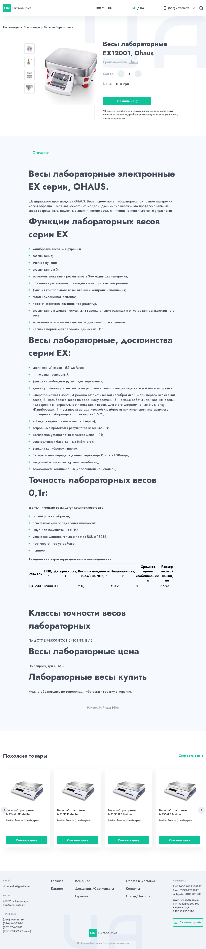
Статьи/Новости (138, 896)
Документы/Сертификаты (94, 888)
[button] (4, 810)
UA (142, 8)
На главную (11, 27)
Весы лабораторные (58, 27)
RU (134, 8)
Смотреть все (189, 755)
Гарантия (81, 896)
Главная (57, 881)
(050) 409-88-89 (13, 919)
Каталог (57, 888)
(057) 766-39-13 (13, 927)
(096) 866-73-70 (13, 923)
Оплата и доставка (140, 881)
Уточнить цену (127, 101)
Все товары (32, 27)
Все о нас (82, 881)
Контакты (133, 888)
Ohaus (133, 62)
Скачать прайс (188, 922)
